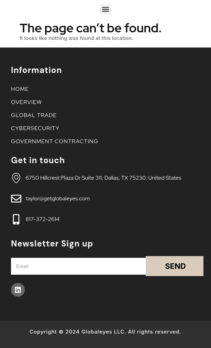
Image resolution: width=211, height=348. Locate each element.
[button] (105, 9)
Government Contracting (54, 141)
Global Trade (35, 115)
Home (20, 89)
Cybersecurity (37, 128)
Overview (28, 102)
